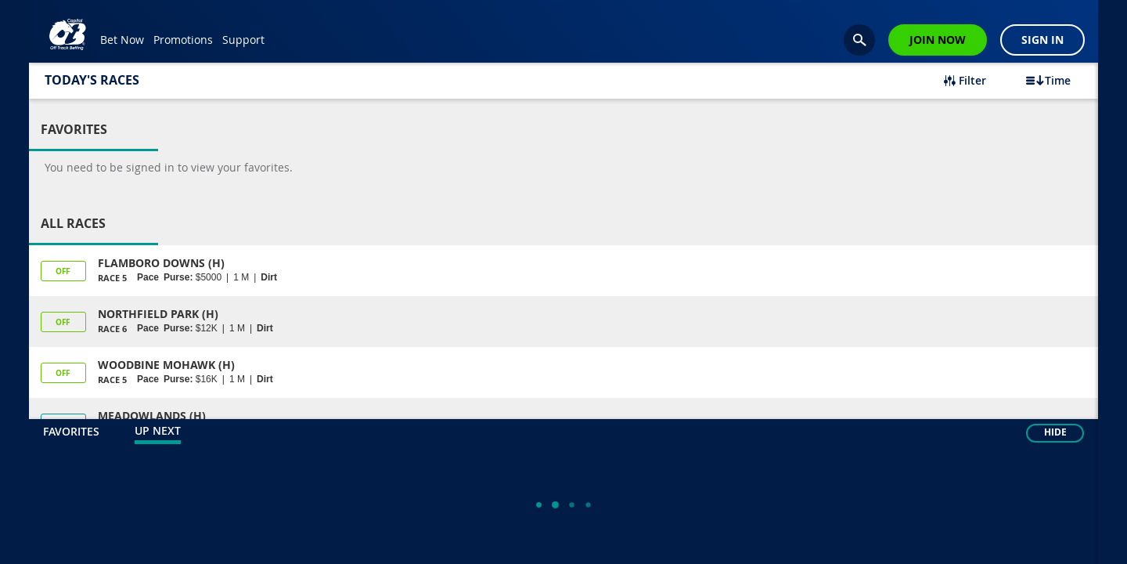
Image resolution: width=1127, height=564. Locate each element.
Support (243, 39)
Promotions (183, 39)
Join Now (937, 39)
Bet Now (122, 39)
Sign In (1042, 39)
